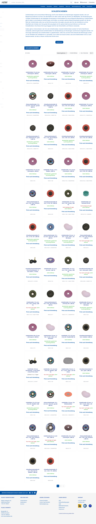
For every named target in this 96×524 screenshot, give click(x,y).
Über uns (68, 6)
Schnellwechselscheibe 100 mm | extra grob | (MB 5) (86, 269)
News (83, 6)
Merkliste (91, 2)
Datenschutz (62, 507)
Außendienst (23, 502)
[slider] (21, 104)
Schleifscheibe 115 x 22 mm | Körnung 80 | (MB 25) (33, 170)
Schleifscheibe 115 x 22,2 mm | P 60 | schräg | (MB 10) (68, 270)
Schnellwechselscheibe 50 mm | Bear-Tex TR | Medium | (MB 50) (32, 471)
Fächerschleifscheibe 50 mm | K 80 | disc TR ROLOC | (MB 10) (86, 237)
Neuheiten (49, 6)
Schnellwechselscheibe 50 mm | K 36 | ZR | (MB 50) (68, 105)
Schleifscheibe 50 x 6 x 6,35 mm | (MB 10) (50, 436)
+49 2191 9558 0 (82, 500)
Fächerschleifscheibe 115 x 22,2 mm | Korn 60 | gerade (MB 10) (33, 106)
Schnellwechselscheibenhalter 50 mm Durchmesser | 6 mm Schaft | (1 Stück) (33, 270)
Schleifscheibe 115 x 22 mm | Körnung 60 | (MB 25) (33, 73)
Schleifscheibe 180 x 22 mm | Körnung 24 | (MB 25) (33, 336)
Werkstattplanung (76, 6)
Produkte (43, 6)
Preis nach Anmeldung (32, 80)
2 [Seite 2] (60, 486)
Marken (55, 6)
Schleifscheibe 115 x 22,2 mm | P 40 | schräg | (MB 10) (68, 203)
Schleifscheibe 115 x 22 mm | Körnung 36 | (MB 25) (68, 170)
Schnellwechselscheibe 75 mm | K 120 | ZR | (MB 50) (32, 236)
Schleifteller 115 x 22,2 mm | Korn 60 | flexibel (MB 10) (68, 336)
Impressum (61, 509)
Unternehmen (23, 500)
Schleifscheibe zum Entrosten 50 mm (86, 202)
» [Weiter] (63, 486)
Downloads (89, 6)
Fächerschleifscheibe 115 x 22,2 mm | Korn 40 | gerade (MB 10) (50, 237)
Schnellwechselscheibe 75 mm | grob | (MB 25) (85, 369)
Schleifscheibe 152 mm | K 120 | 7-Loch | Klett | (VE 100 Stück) (86, 303)
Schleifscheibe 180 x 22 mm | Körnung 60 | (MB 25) (50, 73)
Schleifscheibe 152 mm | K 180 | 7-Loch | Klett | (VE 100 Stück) (50, 337)
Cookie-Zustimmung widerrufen (66, 513)
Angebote (61, 6)
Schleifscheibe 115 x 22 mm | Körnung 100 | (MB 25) (68, 302)
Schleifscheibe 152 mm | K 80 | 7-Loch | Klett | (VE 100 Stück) (68, 370)
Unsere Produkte (44, 500)
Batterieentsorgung (63, 505)
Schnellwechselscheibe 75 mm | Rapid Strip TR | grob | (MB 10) (33, 138)
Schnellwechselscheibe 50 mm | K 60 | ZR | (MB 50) (85, 170)
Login (76, 2)
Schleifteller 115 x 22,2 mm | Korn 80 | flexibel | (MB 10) (32, 404)
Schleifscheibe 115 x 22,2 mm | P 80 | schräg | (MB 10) (32, 303)
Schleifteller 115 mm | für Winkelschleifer (68, 403)
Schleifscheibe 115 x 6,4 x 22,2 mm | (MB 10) (50, 269)
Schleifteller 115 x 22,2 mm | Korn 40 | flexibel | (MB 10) (50, 370)
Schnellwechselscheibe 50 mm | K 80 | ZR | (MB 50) (68, 137)
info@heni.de (81, 502)
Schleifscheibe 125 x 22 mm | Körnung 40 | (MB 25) (68, 436)
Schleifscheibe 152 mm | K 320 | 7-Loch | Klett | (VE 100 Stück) (86, 404)
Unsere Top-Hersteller (45, 502)
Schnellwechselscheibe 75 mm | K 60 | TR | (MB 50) (50, 470)
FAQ (60, 500)
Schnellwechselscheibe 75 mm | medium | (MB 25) (85, 336)
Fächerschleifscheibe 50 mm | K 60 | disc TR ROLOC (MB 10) (50, 303)
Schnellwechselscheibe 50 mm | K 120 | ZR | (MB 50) (50, 202)
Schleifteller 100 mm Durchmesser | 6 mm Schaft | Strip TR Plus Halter (33, 370)
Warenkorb (83, 2)
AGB (60, 504)
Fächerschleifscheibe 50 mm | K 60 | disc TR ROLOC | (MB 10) (32, 437)
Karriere (22, 504)
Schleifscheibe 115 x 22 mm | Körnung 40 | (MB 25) (68, 73)
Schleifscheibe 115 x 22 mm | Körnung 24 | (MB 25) (86, 105)
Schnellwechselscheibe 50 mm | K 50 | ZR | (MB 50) (85, 137)
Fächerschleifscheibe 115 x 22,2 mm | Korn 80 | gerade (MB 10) (50, 404)
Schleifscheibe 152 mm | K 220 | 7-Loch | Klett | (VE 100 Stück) (68, 237)
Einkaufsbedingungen (64, 502)
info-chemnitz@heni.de (6, 516)
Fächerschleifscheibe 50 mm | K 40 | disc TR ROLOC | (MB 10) (50, 138)
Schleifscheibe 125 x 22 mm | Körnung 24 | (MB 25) (86, 73)
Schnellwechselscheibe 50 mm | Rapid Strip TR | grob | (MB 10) (50, 106)
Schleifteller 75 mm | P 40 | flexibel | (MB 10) (50, 170)
